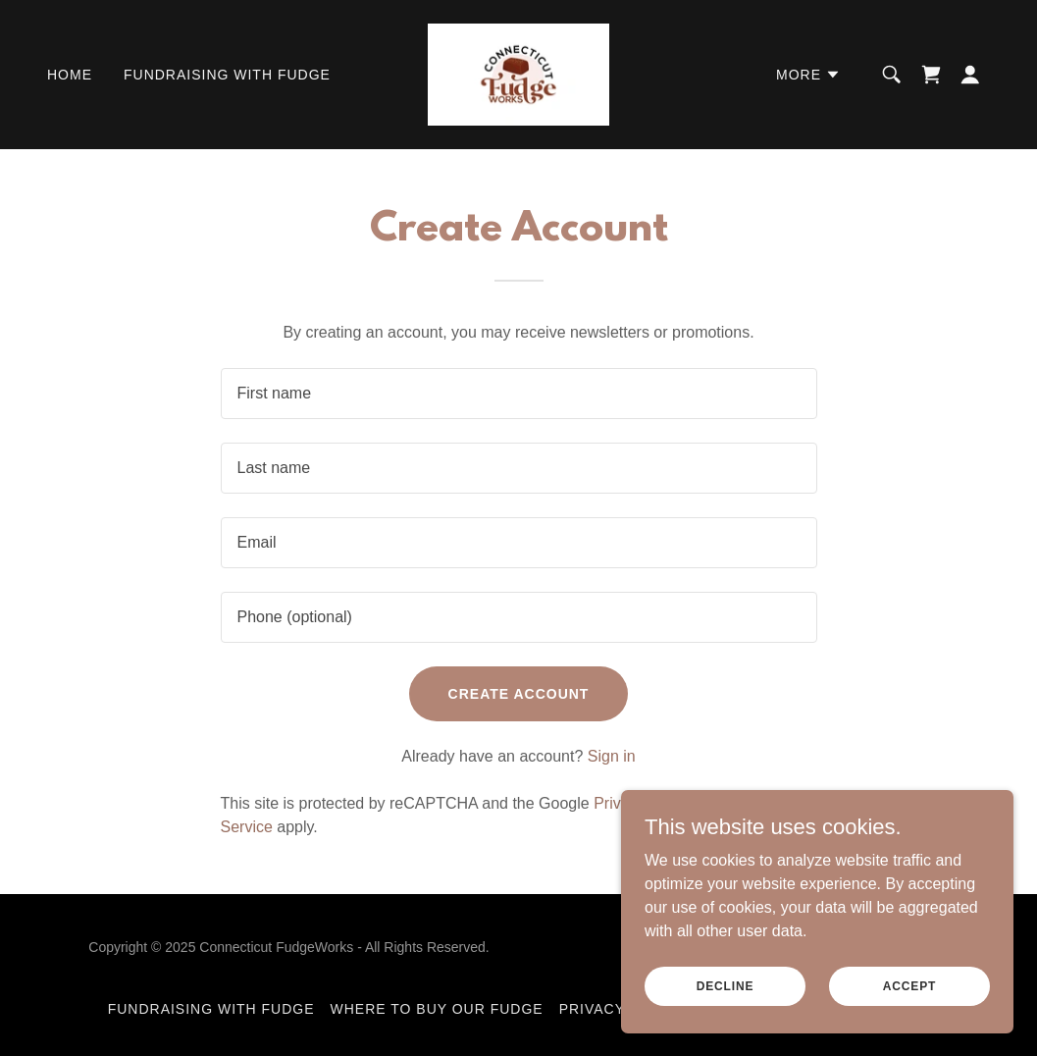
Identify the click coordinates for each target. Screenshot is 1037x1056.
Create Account (519, 694)
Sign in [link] (612, 756)
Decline (725, 985)
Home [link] (69, 74)
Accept (909, 985)
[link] (518, 73)
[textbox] (519, 393)
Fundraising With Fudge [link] (227, 74)
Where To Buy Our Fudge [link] (437, 1009)
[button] (808, 74)
